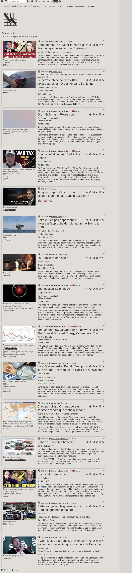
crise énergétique (25, 421)
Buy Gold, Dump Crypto (53, 474)
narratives (6, 134)
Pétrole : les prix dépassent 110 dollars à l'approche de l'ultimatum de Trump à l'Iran (68, 223)
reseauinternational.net (59, 41)
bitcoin (7, 174)
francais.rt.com (56, 72)
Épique (33, 6)
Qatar (11, 356)
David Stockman (11, 349)
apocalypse (9, 381)
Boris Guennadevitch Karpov (15, 460)
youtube (45, 201)
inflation (27, 132)
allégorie (6, 347)
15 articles (6, 37)
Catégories (41, 6)
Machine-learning (27, 308)
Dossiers (50, 6)
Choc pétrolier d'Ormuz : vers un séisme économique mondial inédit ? (61, 408)
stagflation (14, 169)
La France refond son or (53, 258)
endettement (9, 129)
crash (22, 304)
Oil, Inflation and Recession (55, 114)
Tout (30, 37)
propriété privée (8, 310)
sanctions (23, 381)
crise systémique (11, 207)
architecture (9, 457)
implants (13, 347)
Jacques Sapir (10, 210)
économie (8, 304)
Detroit (19, 426)
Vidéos (71, 6)
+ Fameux (64, 6)
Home (4, 6)
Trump (7, 176)
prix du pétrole (16, 174)
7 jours (15, 37)
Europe (7, 62)
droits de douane (13, 172)
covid (24, 426)
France (7, 65)
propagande (24, 129)
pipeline (23, 354)
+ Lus (57, 6)
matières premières (10, 424)
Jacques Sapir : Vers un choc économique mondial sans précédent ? (63, 193)
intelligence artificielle (12, 308)
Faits (9, 6)
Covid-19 (30, 426)
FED (7, 179)
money (21, 132)
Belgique (8, 558)
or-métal (8, 273)
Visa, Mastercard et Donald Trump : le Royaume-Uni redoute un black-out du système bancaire (70, 370)
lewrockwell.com (57, 111)
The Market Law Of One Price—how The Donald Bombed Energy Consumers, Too (67, 331)
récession (6, 132)
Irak (14, 356)
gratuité (16, 345)
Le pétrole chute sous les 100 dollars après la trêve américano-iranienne (65, 81)
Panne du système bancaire (56, 442)
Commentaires (80, 6)
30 (20, 37)
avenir (17, 129)
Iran (6, 93)
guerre (31, 424)
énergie (8, 421)
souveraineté (9, 60)
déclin (17, 60)
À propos (90, 6)
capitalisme (15, 132)
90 (22, 37)
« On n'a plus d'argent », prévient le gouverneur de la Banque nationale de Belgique (69, 542)
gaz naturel (9, 345)
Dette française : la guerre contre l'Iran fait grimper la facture (59, 508)
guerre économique (27, 345)
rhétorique (28, 169)
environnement (22, 424)
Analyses (15, 6)
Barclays (8, 391)
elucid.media (56, 403)
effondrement (16, 306)
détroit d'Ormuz (10, 90)
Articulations (25, 6)
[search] (17, 1)
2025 (26, 37)
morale (16, 381)
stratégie (23, 60)
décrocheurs (26, 352)
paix (25, 489)
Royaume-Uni (10, 386)
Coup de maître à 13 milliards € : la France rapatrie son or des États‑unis (62, 46)
